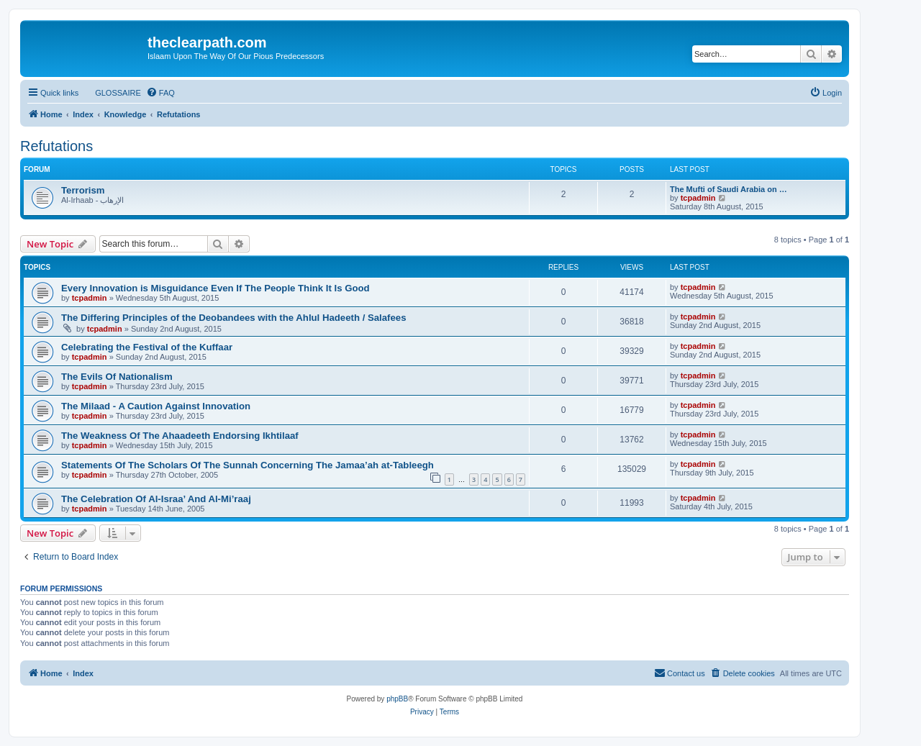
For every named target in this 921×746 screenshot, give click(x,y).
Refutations (56, 146)
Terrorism (83, 190)
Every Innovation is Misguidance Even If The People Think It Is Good (215, 288)
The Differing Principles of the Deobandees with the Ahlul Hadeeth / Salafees (233, 317)
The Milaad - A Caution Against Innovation (155, 406)
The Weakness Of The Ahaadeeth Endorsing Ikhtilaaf (180, 435)
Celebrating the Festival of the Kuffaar (146, 347)
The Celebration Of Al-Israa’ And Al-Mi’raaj (156, 498)
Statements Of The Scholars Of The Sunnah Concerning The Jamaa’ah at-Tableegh (247, 465)
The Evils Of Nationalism (117, 376)
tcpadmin (698, 198)
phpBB (397, 699)
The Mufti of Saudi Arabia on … (728, 189)
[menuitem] (111, 92)
